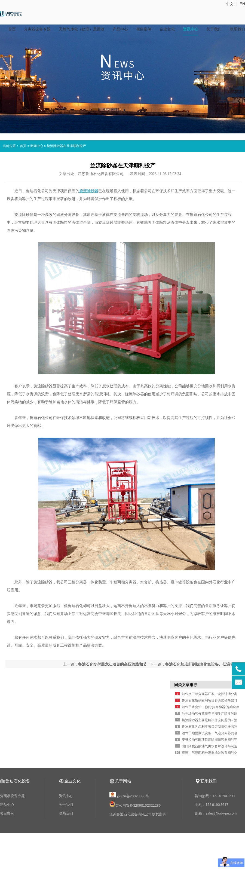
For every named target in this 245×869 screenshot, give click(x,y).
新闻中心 (36, 146)
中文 (230, 4)
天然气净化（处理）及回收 (82, 29)
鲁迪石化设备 (17, 781)
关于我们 (214, 29)
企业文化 (167, 29)
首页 (12, 29)
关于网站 (123, 781)
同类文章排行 (185, 685)
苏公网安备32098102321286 (138, 805)
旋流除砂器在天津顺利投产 (66, 146)
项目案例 (143, 29)
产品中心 (120, 29)
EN (242, 4)
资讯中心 (190, 29)
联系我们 (237, 29)
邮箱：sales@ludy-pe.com (216, 813)
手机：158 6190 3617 (211, 805)
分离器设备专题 (37, 29)
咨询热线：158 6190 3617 (215, 796)
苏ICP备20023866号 (129, 796)
